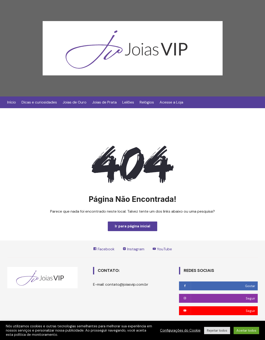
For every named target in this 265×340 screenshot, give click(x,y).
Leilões (128, 102)
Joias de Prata (104, 102)
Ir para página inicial (132, 226)
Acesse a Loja (171, 102)
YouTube (162, 249)
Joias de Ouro (74, 102)
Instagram (133, 249)
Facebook (104, 249)
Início (11, 102)
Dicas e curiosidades (39, 102)
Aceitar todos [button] (246, 331)
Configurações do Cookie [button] (180, 330)
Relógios (147, 102)
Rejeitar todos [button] (217, 331)
